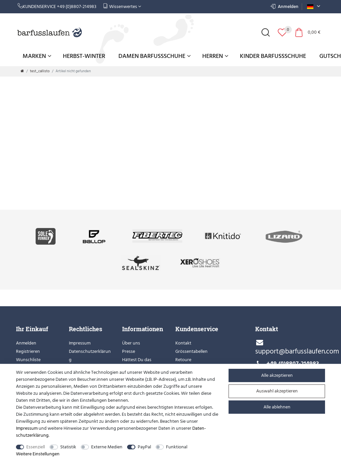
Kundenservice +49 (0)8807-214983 (57, 6)
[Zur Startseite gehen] (22, 71)
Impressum (79, 343)
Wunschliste (28, 359)
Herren (215, 56)
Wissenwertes (122, 6)
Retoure (183, 359)
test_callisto (40, 71)
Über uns (131, 343)
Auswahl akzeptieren (277, 391)
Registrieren (28, 351)
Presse (128, 351)
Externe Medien (106, 446)
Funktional (176, 446)
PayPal (144, 446)
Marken (37, 56)
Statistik (68, 446)
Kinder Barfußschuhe (273, 56)
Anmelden (26, 343)
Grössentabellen (191, 351)
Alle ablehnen (276, 407)
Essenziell (35, 446)
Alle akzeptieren (277, 375)
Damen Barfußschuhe (154, 56)
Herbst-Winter (84, 56)
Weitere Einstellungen (38, 453)
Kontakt (183, 343)
